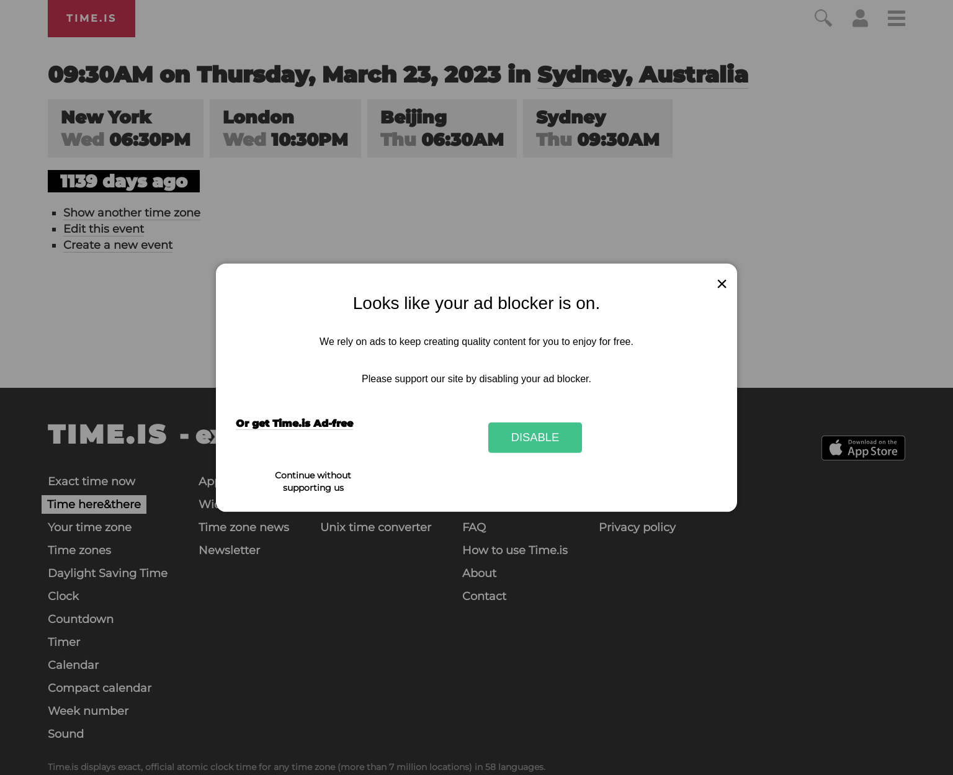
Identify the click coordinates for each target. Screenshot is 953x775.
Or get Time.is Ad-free (294, 423)
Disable (535, 437)
